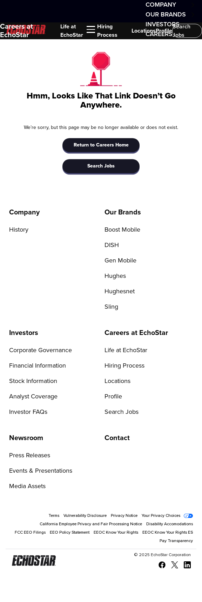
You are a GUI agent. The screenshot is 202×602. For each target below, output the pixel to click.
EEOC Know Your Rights (116, 533)
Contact (117, 438)
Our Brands (166, 15)
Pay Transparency (176, 541)
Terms (53, 516)
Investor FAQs (28, 412)
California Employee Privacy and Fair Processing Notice (91, 524)
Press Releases (29, 455)
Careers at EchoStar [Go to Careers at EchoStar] (136, 332)
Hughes (115, 276)
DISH (112, 245)
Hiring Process (107, 31)
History (18, 230)
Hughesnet (120, 291)
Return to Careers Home (101, 145)
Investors (23, 332)
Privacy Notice (124, 516)
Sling (111, 307)
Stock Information (33, 381)
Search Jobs (181, 31)
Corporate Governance (40, 350)
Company (161, 5)
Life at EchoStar (71, 31)
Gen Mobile (120, 261)
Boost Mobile (122, 230)
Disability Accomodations (169, 524)
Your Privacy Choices (161, 516)
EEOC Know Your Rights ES (167, 533)
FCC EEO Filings (30, 533)
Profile (164, 31)
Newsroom (26, 438)
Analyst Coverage (33, 397)
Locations (144, 31)
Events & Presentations (40, 471)
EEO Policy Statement (69, 533)
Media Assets (27, 486)
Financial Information (37, 366)
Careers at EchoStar (16, 31)
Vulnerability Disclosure (85, 516)
